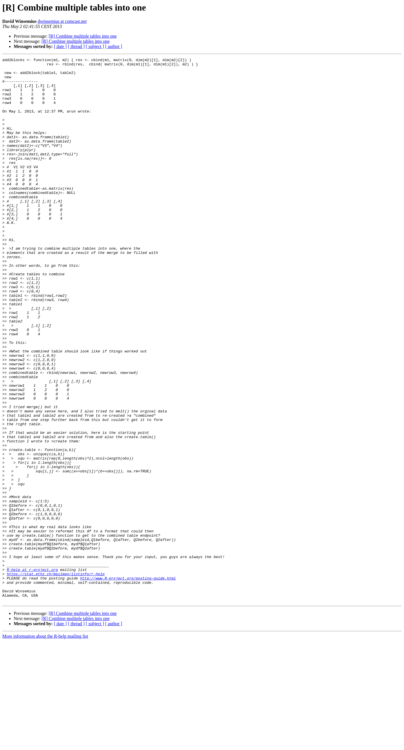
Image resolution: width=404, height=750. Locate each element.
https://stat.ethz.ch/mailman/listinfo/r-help (56, 677)
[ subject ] (95, 46)
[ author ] (113, 46)
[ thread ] (76, 46)
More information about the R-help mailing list (45, 745)
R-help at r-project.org (32, 672)
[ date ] (60, 46)
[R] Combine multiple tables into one (83, 36)
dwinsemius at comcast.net (62, 21)
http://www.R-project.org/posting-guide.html (128, 682)
